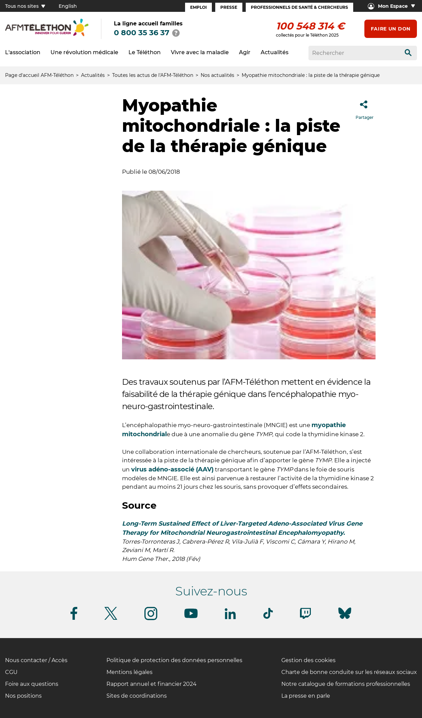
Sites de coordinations (136, 696)
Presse (228, 7)
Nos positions (23, 696)
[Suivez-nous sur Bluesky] (344, 619)
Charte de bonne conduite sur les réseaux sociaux (349, 672)
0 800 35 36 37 (141, 32)
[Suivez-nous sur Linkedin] (230, 618)
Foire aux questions (31, 684)
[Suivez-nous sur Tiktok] (268, 617)
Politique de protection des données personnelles (174, 660)
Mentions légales (129, 672)
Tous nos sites (25, 6)
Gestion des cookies (308, 660)
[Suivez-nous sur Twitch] (305, 617)
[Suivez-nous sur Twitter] (110, 618)
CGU (11, 672)
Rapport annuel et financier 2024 (151, 684)
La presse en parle (305, 696)
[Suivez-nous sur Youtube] (191, 617)
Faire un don (390, 29)
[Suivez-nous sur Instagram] (150, 619)
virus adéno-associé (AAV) (172, 469)
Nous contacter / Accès (36, 660)
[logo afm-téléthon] (46, 35)
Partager (365, 108)
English (68, 6)
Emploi (198, 7)
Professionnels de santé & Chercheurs (299, 7)
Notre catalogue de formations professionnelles (345, 684)
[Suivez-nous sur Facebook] (74, 618)
